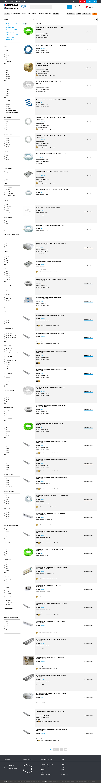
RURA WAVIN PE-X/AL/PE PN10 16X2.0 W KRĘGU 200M (50, 225)
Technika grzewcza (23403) (12, 34)
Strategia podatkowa (46, 767)
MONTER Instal (70, 13)
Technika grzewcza (15, 13)
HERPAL (42, 210)
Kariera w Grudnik (64, 774)
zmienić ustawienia (80, 781)
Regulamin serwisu (45, 772)
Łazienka (34, 13)
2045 (65, 749)
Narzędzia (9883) (10, 37)
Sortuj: (24, 19)
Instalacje (24, 13)
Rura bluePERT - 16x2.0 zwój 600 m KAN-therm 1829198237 (51, 45)
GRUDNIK (42, 67)
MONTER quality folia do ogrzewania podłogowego (48, 261)
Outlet (94, 13)
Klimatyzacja (41, 13)
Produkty (7, 13)
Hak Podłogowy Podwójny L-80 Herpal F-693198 (48, 207)
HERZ (41, 247)
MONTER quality (87, 13)
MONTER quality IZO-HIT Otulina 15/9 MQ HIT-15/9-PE (50, 315)
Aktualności (62, 764)
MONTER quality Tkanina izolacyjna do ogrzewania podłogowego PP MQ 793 (48, 298)
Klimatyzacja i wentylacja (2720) (11, 24)
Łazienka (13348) (10, 27)
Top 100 (79, 13)
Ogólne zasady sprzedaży (47, 764)
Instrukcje (43, 777)
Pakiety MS (55, 13)
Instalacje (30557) (10, 32)
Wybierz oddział (10, 765)
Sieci (29, 13)
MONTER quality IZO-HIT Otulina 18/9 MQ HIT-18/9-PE (50, 333)
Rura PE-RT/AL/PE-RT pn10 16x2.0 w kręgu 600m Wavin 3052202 (52, 189)
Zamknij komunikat (91, 781)
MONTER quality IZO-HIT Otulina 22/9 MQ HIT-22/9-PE (50, 711)
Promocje (62, 767)
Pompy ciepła (48, 13)
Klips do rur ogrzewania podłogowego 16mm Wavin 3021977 (51, 99)
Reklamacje (43, 769)
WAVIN (41, 31)
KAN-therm (42, 48)
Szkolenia (62, 769)
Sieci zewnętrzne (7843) (11, 29)
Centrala (62, 777)
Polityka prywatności (46, 774)
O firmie (62, 772)
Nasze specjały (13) (10, 39)
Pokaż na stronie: (88, 19)
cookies (18, 781)
